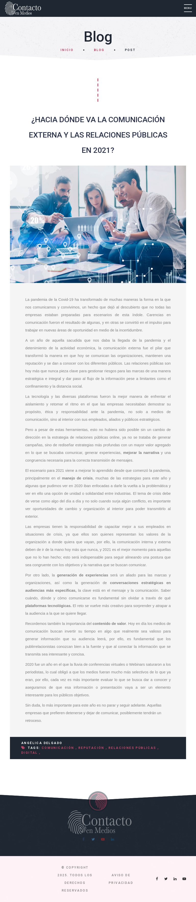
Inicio (67, 50)
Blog (99, 50)
